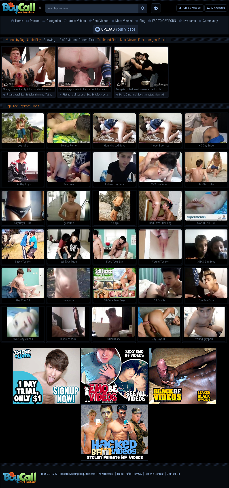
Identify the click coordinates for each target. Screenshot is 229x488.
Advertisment (106, 473)
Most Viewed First (132, 40)
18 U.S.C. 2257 (49, 473)
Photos (35, 21)
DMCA (138, 473)
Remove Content (154, 473)
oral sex (76, 94)
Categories (54, 21)
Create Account (192, 7)
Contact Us (173, 473)
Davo (128, 94)
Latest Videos (77, 21)
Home (19, 21)
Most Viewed (124, 21)
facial (141, 94)
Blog (142, 21)
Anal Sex (19, 94)
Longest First (155, 40)
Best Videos (100, 21)
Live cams (189, 21)
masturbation (152, 94)
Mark (122, 94)
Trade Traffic (124, 473)
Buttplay (29, 94)
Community (210, 21)
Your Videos (118, 29)
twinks (164, 94)
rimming (39, 94)
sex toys (105, 94)
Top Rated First (107, 40)
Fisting (10, 94)
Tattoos (49, 94)
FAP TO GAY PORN (164, 21)
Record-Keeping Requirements (77, 473)
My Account (218, 7)
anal (134, 94)
